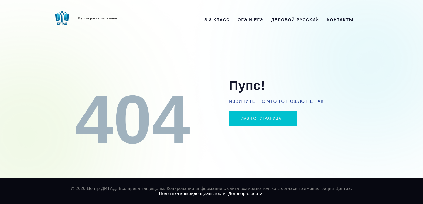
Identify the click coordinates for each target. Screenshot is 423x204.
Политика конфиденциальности (192, 193)
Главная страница (260, 118)
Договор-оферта (245, 193)
